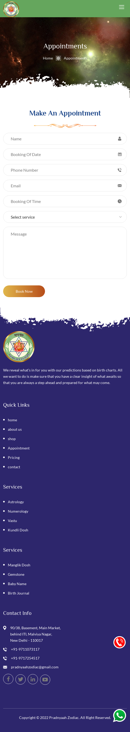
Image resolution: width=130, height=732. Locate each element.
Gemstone (16, 574)
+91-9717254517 (25, 658)
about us (15, 429)
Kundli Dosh (18, 530)
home (12, 420)
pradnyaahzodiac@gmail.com (35, 667)
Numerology (18, 511)
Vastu (12, 520)
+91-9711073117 (25, 649)
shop (12, 438)
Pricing (14, 457)
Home (48, 58)
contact (14, 467)
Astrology (16, 502)
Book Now (24, 291)
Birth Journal (18, 593)
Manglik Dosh (19, 565)
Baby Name (17, 583)
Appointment (19, 448)
